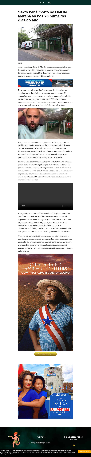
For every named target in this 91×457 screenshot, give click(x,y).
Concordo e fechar (84, 451)
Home (42, 2)
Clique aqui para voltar (46, 354)
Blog (49, 2)
